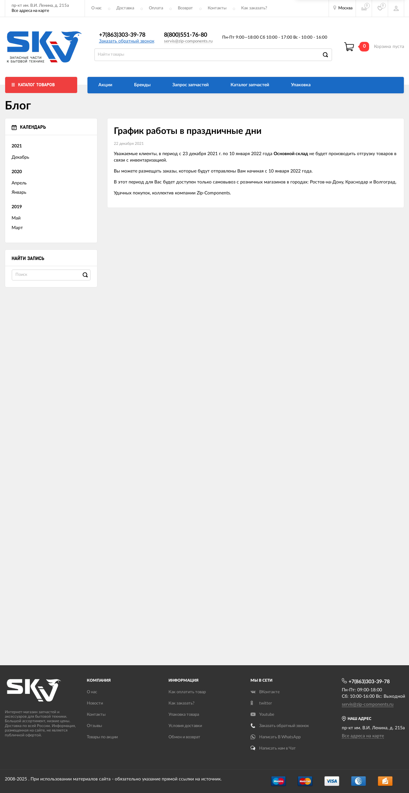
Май (16, 218)
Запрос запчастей (190, 85)
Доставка (125, 8)
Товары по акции (102, 737)
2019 (17, 207)
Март (17, 228)
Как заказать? (254, 8)
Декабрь (20, 157)
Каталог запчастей (250, 85)
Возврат (185, 8)
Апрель (19, 183)
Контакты (217, 8)
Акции (105, 85)
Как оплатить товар (187, 692)
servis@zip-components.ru (188, 41)
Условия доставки (185, 726)
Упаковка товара (183, 715)
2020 (17, 172)
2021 (17, 146)
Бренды (142, 85)
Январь (19, 192)
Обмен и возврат (184, 737)
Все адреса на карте (30, 11)
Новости (95, 703)
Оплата (156, 8)
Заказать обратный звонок (126, 41)
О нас (96, 8)
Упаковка (301, 85)
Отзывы (94, 726)
